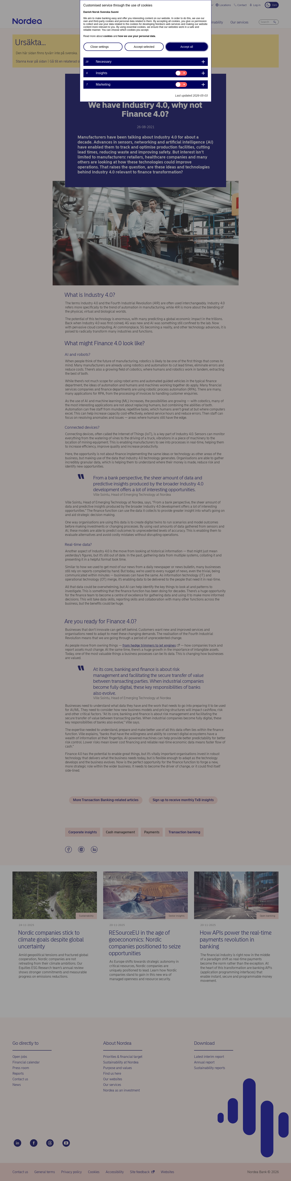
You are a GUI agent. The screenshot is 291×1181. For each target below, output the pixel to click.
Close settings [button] (99, 46)
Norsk (95, 12)
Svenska (105, 12)
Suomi (115, 12)
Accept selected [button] (144, 46)
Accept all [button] (186, 46)
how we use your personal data (136, 36)
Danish (87, 12)
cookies (108, 36)
